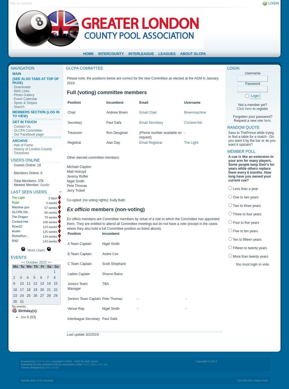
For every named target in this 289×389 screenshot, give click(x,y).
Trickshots (21, 153)
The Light (191, 143)
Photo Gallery (24, 95)
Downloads (22, 87)
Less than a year (243, 189)
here (267, 121)
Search (19, 107)
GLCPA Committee (28, 130)
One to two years (243, 197)
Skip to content (20, 3)
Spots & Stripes (25, 103)
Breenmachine (195, 112)
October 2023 (36, 262)
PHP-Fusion (43, 361)
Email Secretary (151, 123)
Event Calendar (25, 99)
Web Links (22, 91)
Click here (244, 109)
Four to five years (243, 223)
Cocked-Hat (193, 123)
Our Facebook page (29, 134)
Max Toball (51, 367)
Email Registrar (150, 143)
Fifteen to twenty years (247, 248)
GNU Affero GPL (93, 364)
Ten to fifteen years (245, 240)
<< (23, 262)
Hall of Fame (23, 145)
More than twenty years (248, 256)
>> (49, 262)
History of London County (33, 149)
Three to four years (245, 214)
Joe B (24, 317)
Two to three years (244, 206)
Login (273, 3)
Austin (44, 185)
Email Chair (148, 112)
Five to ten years (243, 231)
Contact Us (22, 127)
